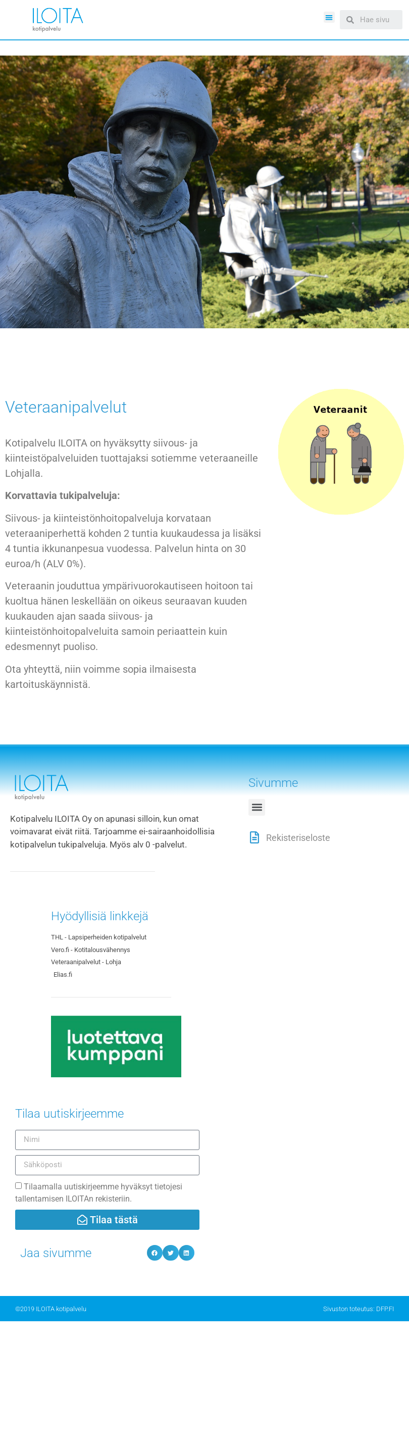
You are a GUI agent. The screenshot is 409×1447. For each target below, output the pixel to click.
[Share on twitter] (171, 1253)
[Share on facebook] (155, 1253)
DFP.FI (385, 1309)
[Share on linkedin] (187, 1253)
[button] (329, 17)
